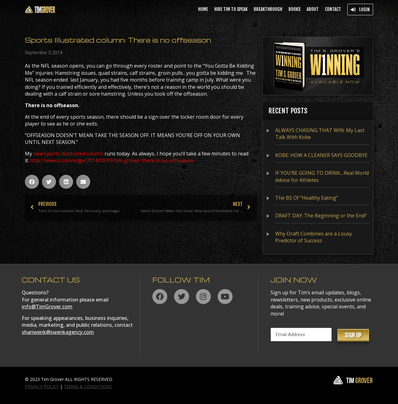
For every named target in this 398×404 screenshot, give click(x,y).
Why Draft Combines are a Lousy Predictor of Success (313, 237)
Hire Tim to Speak (231, 9)
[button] (32, 182)
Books (294, 9)
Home (203, 9)
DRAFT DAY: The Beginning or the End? (321, 215)
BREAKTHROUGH (268, 9)
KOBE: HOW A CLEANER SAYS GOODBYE (321, 155)
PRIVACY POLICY (42, 386)
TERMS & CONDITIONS (88, 386)
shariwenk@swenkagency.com (58, 332)
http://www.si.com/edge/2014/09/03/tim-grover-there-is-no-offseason (111, 160)
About (313, 9)
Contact (333, 9)
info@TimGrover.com (47, 306)
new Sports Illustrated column (68, 153)
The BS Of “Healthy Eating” (306, 197)
